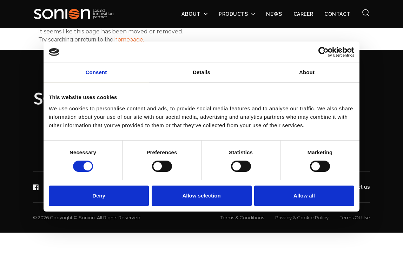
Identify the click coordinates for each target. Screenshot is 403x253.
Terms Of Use (355, 217)
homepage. (129, 39)
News (274, 14)
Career (303, 14)
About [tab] (307, 72)
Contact (337, 14)
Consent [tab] (96, 72)
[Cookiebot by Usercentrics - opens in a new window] (323, 52)
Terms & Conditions (242, 217)
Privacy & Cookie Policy (302, 217)
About (190, 14)
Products (233, 14)
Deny (98, 196)
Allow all (304, 196)
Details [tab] (201, 72)
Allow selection (201, 196)
